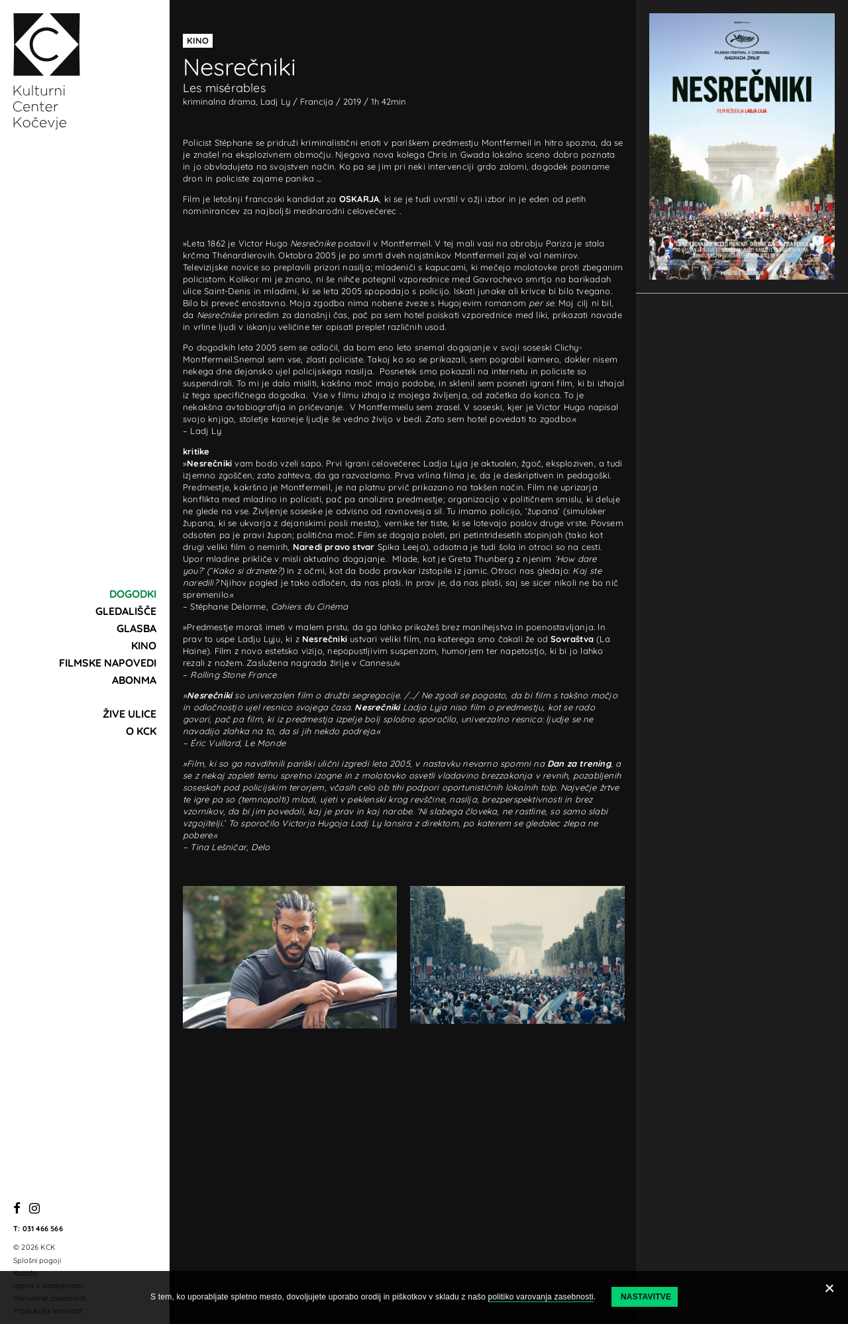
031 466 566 (43, 1228)
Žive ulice (129, 713)
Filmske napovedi (107, 662)
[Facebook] (17, 1209)
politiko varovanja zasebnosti (541, 1296)
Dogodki (132, 593)
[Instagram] (34, 1209)
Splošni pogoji (37, 1260)
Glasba (136, 628)
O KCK (141, 731)
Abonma (134, 680)
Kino (143, 645)
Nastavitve (646, 1296)
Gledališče (125, 611)
